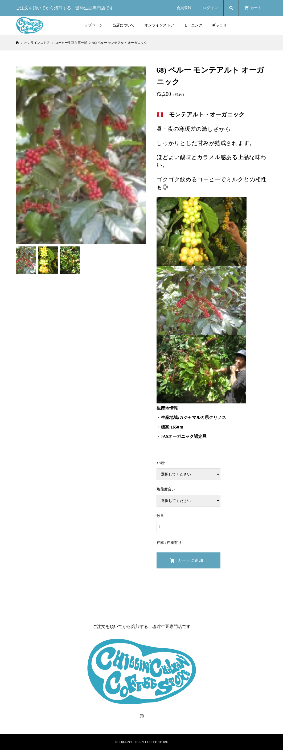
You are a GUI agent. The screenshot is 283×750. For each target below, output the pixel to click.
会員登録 (184, 8)
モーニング (193, 25)
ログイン (210, 8)
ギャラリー (221, 25)
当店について (123, 25)
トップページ (91, 25)
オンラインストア (159, 25)
